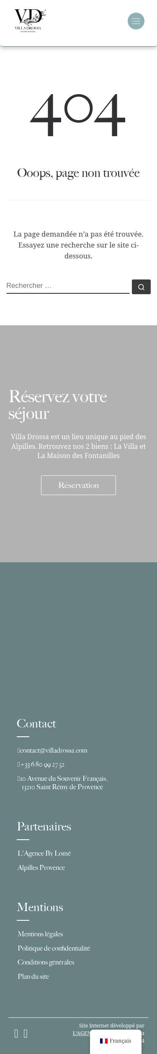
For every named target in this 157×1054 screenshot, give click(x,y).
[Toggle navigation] (136, 21)
